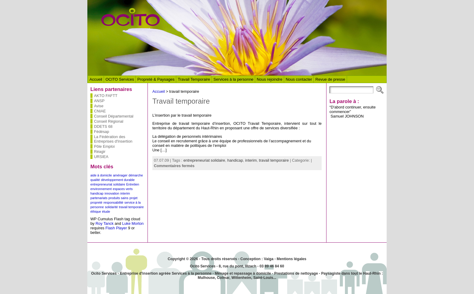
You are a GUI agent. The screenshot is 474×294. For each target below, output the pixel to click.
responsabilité (113, 202)
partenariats (98, 198)
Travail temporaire (181, 101)
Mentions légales (291, 259)
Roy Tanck (105, 223)
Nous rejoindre (269, 79)
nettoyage (309, 273)
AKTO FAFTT (105, 95)
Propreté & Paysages (155, 79)
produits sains (118, 198)
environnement (101, 189)
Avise (98, 106)
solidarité (111, 207)
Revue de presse (330, 79)
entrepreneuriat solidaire (107, 184)
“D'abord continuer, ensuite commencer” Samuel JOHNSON (353, 111)
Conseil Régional (108, 121)
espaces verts (123, 189)
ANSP (99, 101)
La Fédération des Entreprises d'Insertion (113, 139)
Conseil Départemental (113, 116)
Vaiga (269, 259)
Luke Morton (133, 223)
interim (125, 193)
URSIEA (101, 156)
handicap (96, 193)
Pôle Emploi (104, 146)
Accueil (95, 79)
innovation (112, 193)
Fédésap (101, 131)
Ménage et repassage (233, 273)
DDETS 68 (103, 126)
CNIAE (100, 111)
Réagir (100, 151)
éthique (95, 211)
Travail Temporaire (194, 79)
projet (133, 198)
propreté (96, 202)
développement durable (118, 180)
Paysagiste (330, 273)
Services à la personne (233, 79)
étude (106, 211)
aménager (120, 175)
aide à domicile (101, 175)
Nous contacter (299, 79)
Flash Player (116, 228)
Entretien (132, 184)
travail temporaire (131, 207)
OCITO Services (120, 79)
